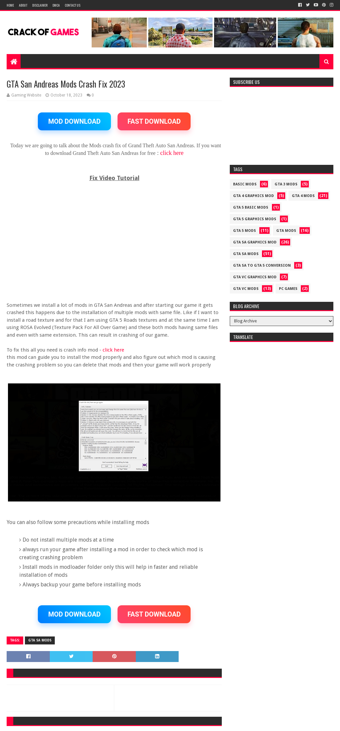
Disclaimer (39, 5)
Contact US (72, 5)
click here (171, 153)
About (23, 5)
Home (10, 5)
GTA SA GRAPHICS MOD (255, 242)
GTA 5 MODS (244, 231)
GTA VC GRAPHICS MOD (255, 277)
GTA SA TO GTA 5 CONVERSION (262, 265)
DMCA (56, 5)
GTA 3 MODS (286, 184)
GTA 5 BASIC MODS (250, 207)
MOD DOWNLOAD (74, 121)
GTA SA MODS (39, 640)
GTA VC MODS (246, 289)
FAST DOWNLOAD (154, 121)
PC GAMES (288, 289)
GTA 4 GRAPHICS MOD (253, 196)
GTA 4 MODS (303, 196)
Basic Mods (245, 184)
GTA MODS (286, 231)
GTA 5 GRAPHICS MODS (254, 219)
